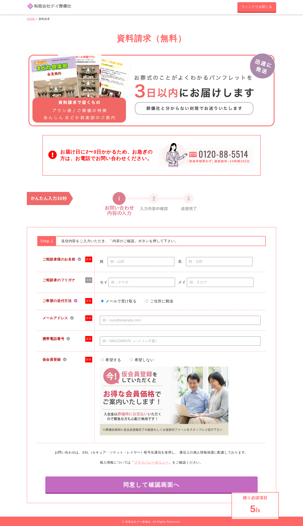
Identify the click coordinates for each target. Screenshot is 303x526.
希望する (113, 361)
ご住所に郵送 (162, 302)
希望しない (144, 361)
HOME (31, 19)
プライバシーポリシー (151, 463)
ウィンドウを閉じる (255, 7)
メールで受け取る (121, 302)
